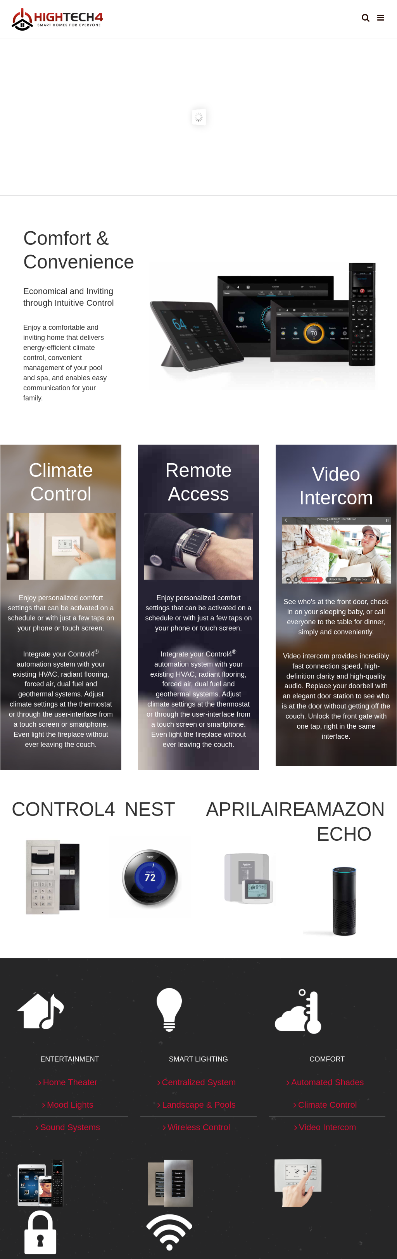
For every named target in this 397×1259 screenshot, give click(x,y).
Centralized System (199, 1082)
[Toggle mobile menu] (381, 18)
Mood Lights (70, 1105)
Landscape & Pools (199, 1105)
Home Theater (70, 1082)
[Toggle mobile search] (365, 18)
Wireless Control (198, 1127)
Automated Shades (327, 1082)
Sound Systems (70, 1127)
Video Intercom (327, 1127)
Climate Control (327, 1105)
